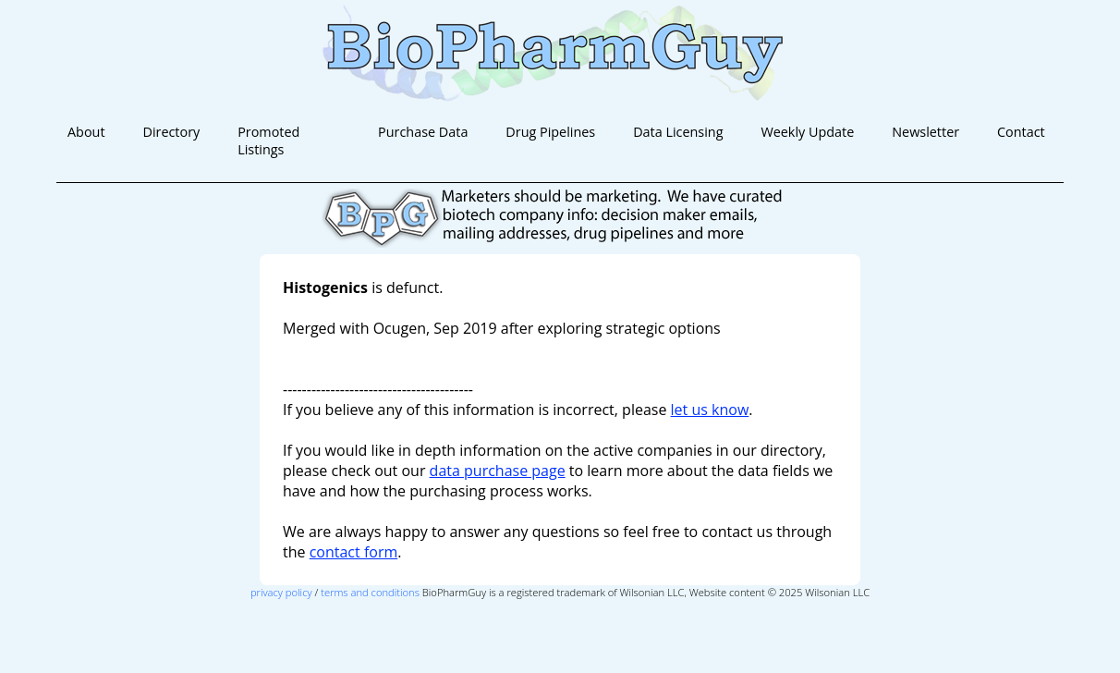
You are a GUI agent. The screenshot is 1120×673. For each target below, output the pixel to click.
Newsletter (925, 132)
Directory (171, 132)
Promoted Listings (268, 140)
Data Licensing (678, 132)
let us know (710, 409)
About (86, 132)
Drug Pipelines (550, 132)
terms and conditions (370, 592)
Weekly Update (807, 132)
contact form (354, 552)
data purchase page (498, 470)
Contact (1021, 132)
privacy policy (281, 592)
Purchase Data (423, 132)
